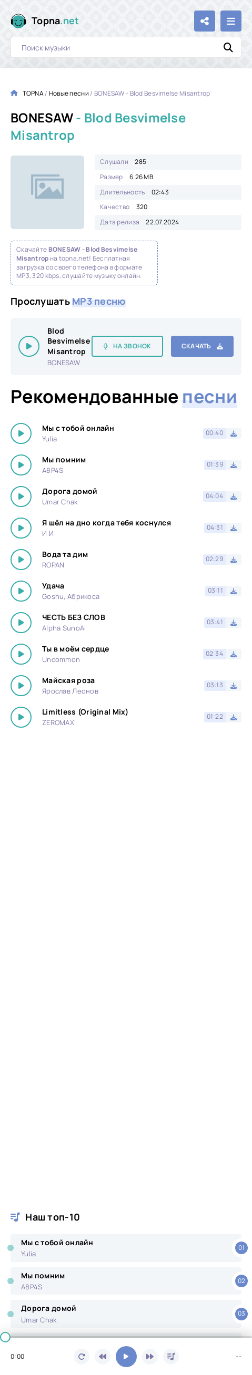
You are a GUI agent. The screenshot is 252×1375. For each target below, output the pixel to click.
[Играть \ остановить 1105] (28, 346)
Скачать (196, 346)
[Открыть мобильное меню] (230, 21)
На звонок (132, 346)
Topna (55, 20)
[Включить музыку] (126, 1356)
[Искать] (228, 47)
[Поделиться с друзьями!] (204, 21)
